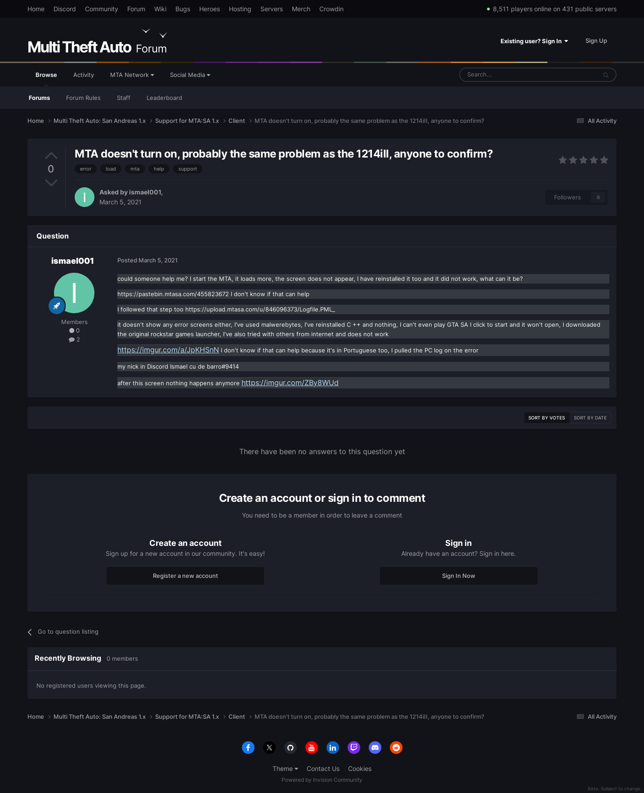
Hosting (240, 9)
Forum (136, 9)
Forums (39, 97)
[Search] (506, 74)
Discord (65, 9)
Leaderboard (164, 97)
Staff (123, 97)
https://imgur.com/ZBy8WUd (290, 382)
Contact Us (323, 768)
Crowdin (331, 9)
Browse (46, 78)
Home (36, 9)
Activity (83, 74)
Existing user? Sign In (534, 41)
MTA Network (132, 74)
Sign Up (596, 40)
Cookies (359, 768)
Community (101, 9)
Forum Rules (83, 97)
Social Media (190, 74)
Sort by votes (546, 417)
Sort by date (590, 417)
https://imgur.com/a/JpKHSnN (168, 349)
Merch (301, 9)
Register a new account (185, 575)
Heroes (209, 9)
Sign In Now (458, 575)
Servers (271, 9)
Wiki (160, 9)
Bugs (182, 9)
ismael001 (145, 192)
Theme (285, 768)
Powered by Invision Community (322, 779)
